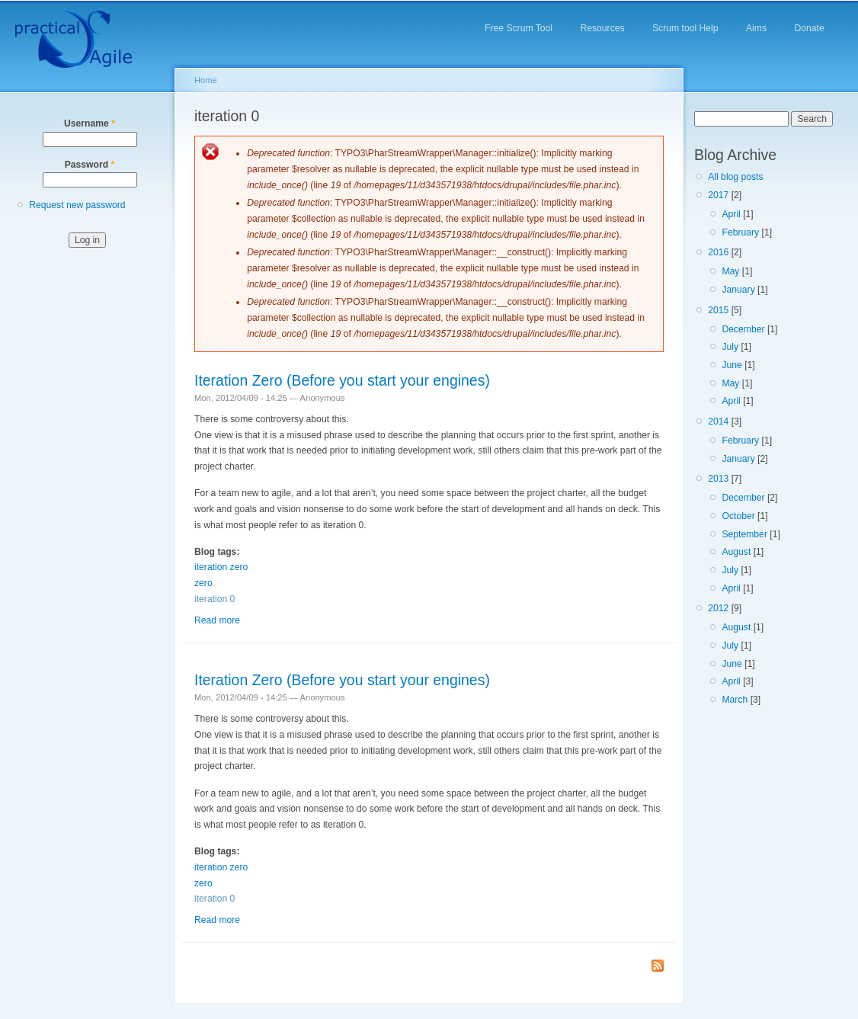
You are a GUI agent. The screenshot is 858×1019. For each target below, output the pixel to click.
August (736, 551)
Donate (809, 28)
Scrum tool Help (685, 28)
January (738, 289)
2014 (718, 421)
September (744, 534)
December (743, 329)
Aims (756, 28)
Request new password (77, 205)
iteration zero (221, 567)
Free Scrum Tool (518, 28)
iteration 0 (214, 599)
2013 (718, 478)
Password (90, 164)
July (730, 346)
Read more (217, 620)
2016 (718, 252)
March (735, 699)
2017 (718, 195)
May (730, 271)
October (738, 516)
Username (89, 123)
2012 (718, 608)
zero (203, 583)
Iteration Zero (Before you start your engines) (342, 380)
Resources (602, 28)
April (731, 214)
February (740, 232)
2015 (718, 310)
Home (205, 80)
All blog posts (735, 176)
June (731, 365)
